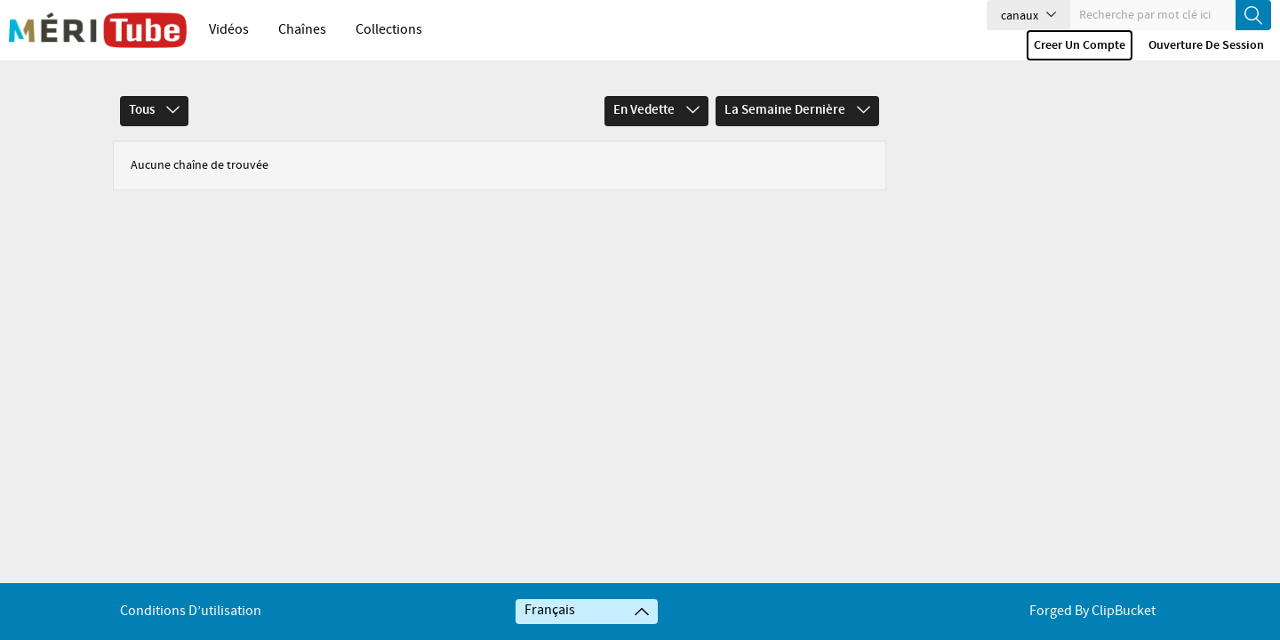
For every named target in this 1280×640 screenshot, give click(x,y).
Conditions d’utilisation (190, 611)
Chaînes (302, 29)
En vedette (656, 103)
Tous (154, 103)
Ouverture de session (1206, 45)
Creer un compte (1079, 45)
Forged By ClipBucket (1092, 611)
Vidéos (229, 29)
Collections (389, 29)
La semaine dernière (797, 103)
